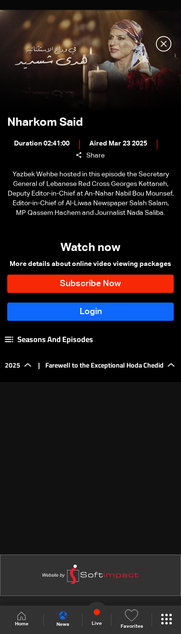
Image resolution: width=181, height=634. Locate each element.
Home (21, 619)
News (62, 619)
